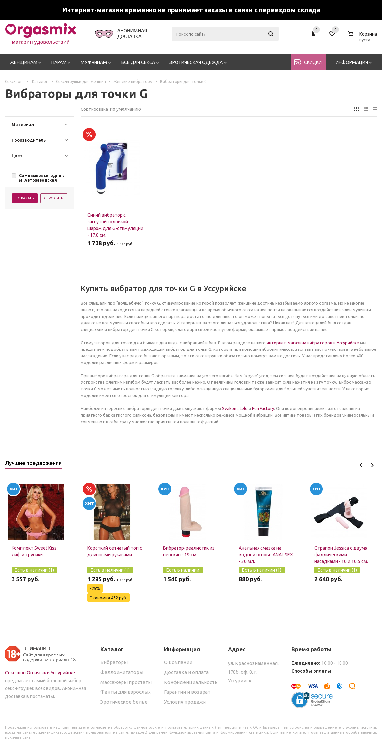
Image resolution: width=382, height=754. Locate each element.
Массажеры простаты (126, 682)
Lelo (244, 408)
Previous (361, 465)
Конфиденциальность (191, 682)
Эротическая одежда (196, 62)
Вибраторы (114, 662)
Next (372, 465)
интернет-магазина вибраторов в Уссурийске (313, 342)
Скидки (313, 62)
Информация (352, 62)
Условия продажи (185, 702)
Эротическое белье (124, 702)
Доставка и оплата (186, 672)
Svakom (230, 408)
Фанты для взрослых (125, 692)
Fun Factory (263, 408)
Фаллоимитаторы (121, 672)
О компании (178, 662)
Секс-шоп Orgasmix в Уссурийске (40, 672)
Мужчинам (94, 62)
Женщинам (23, 62)
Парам (59, 62)
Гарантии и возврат (187, 692)
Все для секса (138, 62)
